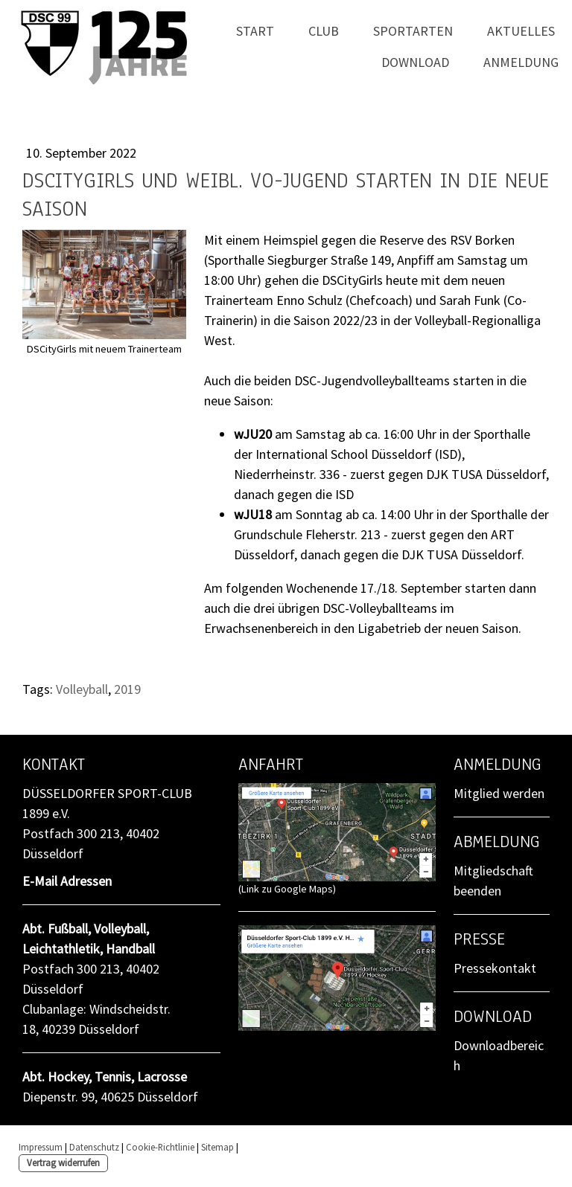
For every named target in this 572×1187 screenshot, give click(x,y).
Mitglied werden (499, 793)
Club (323, 30)
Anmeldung (521, 62)
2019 (127, 689)
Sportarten (413, 30)
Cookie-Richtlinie (160, 1147)
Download (415, 62)
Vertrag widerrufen (63, 1162)
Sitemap (217, 1147)
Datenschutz (94, 1147)
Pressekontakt (495, 968)
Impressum (41, 1147)
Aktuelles (521, 30)
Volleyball (82, 689)
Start (255, 30)
